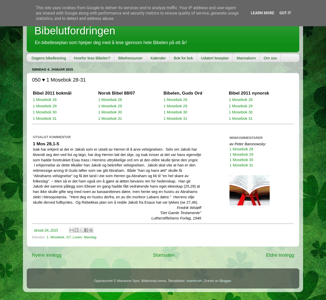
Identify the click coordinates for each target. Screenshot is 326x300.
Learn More (262, 13)
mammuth (194, 281)
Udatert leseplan (215, 58)
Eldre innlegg (280, 255)
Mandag (90, 237)
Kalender (158, 58)
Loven (77, 237)
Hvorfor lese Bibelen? (92, 58)
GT (68, 237)
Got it (285, 13)
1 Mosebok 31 (45, 118)
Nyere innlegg (47, 255)
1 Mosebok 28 (45, 100)
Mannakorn (246, 58)
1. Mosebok (55, 237)
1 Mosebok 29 (45, 106)
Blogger (225, 281)
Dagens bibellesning (49, 58)
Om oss (270, 58)
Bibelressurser (130, 58)
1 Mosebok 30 (45, 112)
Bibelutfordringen (74, 31)
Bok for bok (183, 58)
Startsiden (164, 255)
